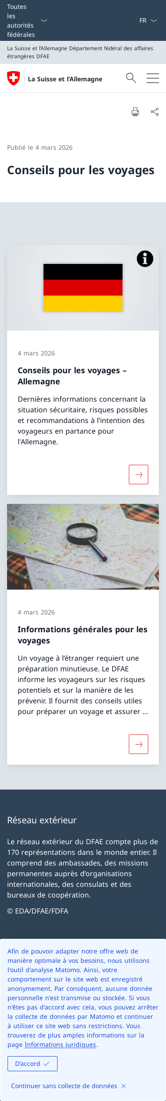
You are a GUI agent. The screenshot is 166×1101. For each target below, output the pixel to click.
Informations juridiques (60, 1044)
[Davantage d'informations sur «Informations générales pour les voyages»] (138, 744)
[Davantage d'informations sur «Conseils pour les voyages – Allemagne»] (138, 474)
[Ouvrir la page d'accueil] (54, 78)
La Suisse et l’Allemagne (65, 79)
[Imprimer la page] (135, 111)
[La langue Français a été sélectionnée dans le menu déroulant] (148, 20)
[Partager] (154, 111)
